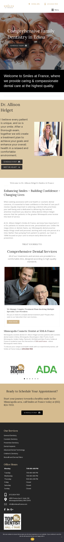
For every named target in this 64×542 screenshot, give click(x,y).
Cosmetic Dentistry (10, 439)
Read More (13, 322)
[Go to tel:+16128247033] (32, 494)
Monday (7, 469)
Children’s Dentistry (11, 453)
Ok (32, 539)
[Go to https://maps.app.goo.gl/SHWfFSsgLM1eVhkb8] (32, 499)
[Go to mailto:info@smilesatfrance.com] (32, 504)
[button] (24, 378)
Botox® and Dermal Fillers (13, 457)
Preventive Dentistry (11, 443)
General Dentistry (10, 435)
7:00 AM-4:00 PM (32, 469)
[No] (62, 537)
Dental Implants (9, 446)
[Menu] (55, 10)
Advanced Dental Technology (14, 450)
